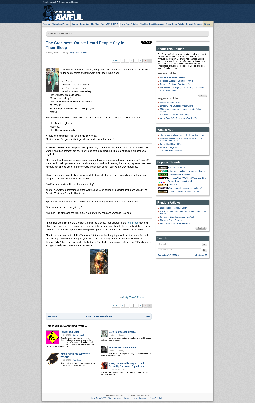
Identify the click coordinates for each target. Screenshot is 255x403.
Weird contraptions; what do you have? (185, 188)
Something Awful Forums (68, 2)
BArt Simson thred (168, 91)
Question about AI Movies (179, 174)
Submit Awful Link (155, 398)
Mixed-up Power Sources (171, 220)
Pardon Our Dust (70, 332)
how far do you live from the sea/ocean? (185, 191)
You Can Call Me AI (176, 167)
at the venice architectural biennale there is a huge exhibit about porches (187, 171)
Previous (52, 316)
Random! (201, 228)
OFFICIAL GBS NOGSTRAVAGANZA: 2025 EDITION (187, 178)
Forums (46, 24)
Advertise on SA (201, 255)
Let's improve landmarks (122, 332)
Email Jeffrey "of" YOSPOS (168, 255)
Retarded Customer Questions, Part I (176, 84)
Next (147, 316)
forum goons (133, 222)
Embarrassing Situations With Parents (176, 106)
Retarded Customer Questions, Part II (176, 81)
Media (50, 34)
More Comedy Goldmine (99, 316)
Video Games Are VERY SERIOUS (175, 223)
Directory (208, 24)
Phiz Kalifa (77, 360)
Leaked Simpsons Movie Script (173, 208)
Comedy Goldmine (63, 34)
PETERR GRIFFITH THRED (172, 78)
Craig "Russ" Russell (78, 52)
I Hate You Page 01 (168, 147)
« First (115, 60)
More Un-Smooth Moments (172, 103)
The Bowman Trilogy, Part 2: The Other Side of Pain (182, 135)
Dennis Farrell (78, 335)
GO (204, 244)
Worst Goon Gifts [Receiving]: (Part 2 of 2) (178, 118)
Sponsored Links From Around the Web (177, 217)
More (203, 95)
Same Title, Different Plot (171, 144)
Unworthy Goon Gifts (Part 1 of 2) (174, 115)
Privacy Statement (139, 398)
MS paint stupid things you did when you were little (182, 87)
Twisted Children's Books (171, 151)
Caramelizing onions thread (180, 181)
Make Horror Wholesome (122, 347)
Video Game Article (116, 369)
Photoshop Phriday (116, 335)
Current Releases (194, 24)
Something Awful (49, 2)
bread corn (172, 185)
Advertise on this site (121, 398)
